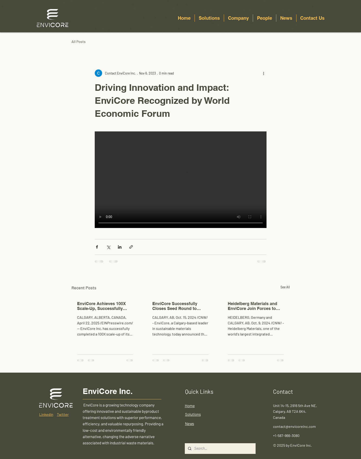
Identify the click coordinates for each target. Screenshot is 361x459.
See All (285, 287)
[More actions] (264, 73)
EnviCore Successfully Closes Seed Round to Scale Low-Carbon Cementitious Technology (177, 306)
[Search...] (220, 448)
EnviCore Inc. (108, 391)
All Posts (79, 41)
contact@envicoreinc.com (294, 426)
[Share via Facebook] (97, 247)
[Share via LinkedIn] (119, 247)
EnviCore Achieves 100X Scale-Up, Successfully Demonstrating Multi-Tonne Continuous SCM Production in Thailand (104, 306)
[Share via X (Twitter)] (108, 247)
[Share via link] (131, 247)
